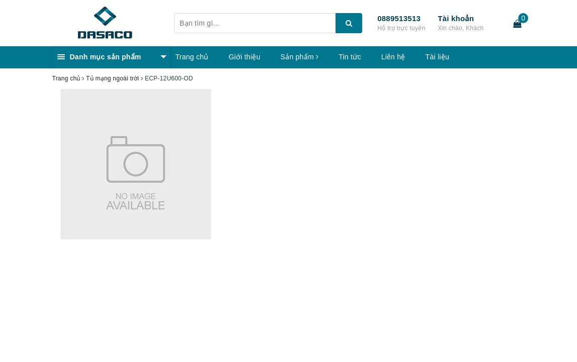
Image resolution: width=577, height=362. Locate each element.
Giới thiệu (244, 57)
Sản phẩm (300, 57)
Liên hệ (393, 57)
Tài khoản (456, 18)
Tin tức (350, 57)
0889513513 (399, 18)
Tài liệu (437, 57)
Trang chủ (192, 57)
